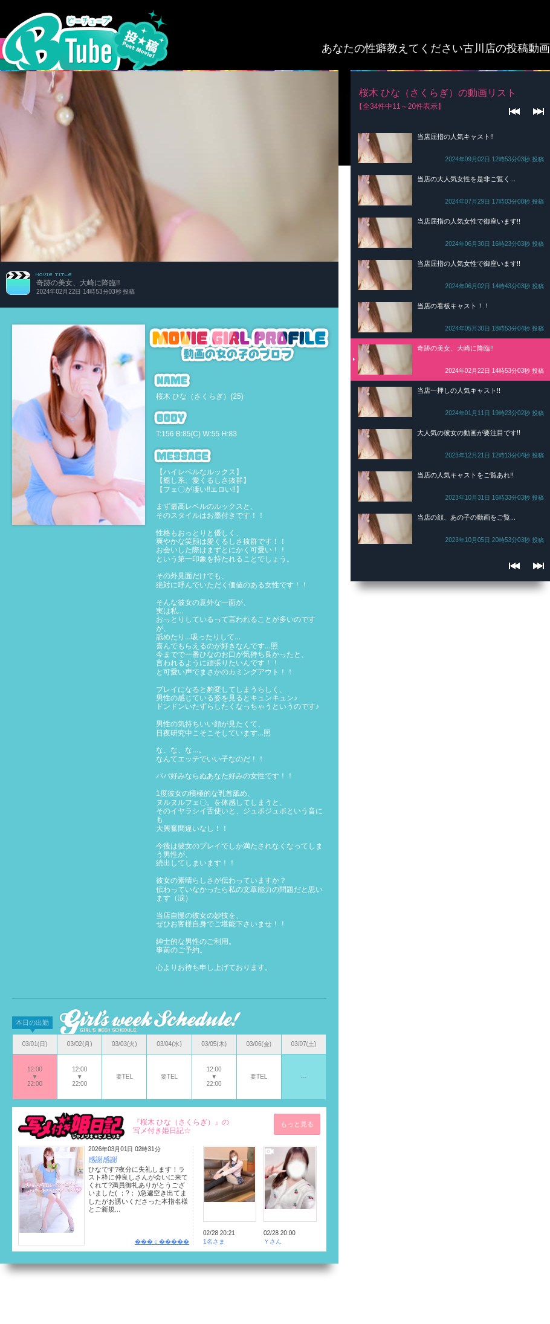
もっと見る (297, 1124)
